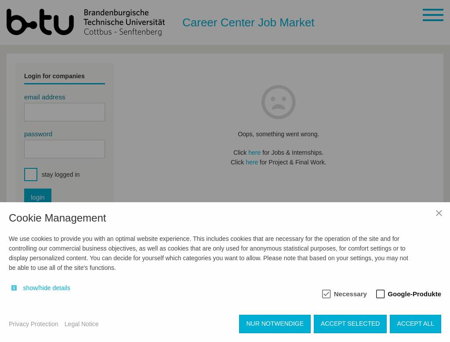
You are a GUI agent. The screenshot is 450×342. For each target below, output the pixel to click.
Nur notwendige (275, 323)
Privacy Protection (33, 323)
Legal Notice (82, 323)
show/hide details (46, 287)
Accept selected (350, 323)
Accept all (415, 323)
